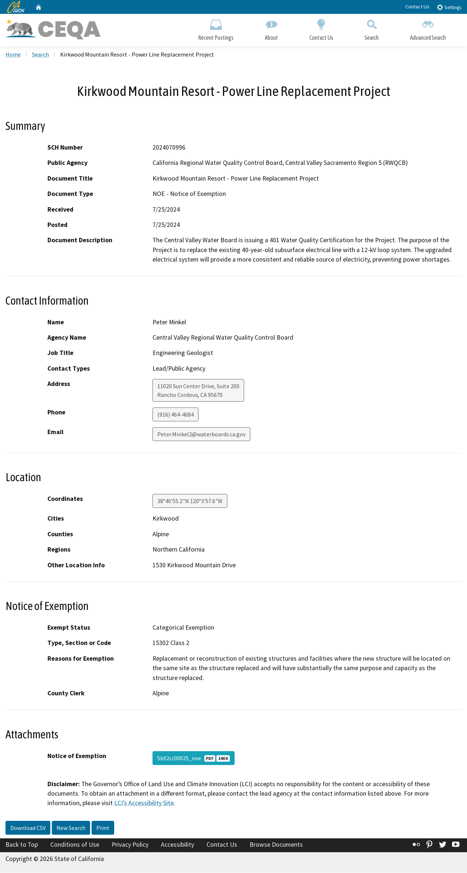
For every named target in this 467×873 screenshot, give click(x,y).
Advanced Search (428, 28)
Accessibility (177, 845)
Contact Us (417, 6)
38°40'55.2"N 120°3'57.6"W (190, 501)
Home (13, 55)
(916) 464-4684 (175, 415)
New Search (71, 828)
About (271, 28)
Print (102, 828)
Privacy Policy (130, 845)
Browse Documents (276, 845)
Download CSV (28, 828)
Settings (449, 7)
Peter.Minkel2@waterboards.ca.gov (201, 435)
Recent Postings (215, 28)
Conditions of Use (74, 845)
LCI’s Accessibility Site (144, 804)
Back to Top (21, 845)
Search (372, 28)
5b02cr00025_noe (193, 758)
